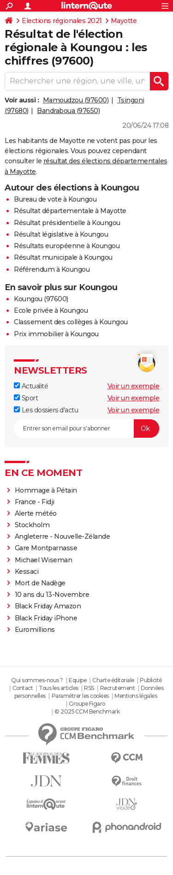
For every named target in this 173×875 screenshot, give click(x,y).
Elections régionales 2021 (62, 21)
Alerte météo (36, 513)
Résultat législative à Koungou (61, 234)
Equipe (77, 680)
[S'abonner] (86, 428)
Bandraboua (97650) (68, 111)
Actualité (31, 386)
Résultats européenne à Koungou (66, 246)
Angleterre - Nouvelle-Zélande (62, 536)
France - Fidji (34, 502)
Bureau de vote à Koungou (55, 199)
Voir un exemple (133, 386)
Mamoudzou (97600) (76, 100)
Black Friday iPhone (46, 618)
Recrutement (117, 688)
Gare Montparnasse (46, 548)
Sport (26, 398)
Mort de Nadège (40, 583)
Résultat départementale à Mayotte (70, 211)
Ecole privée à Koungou (51, 310)
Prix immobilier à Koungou (56, 334)
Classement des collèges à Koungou (71, 322)
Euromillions (35, 629)
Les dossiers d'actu (46, 410)
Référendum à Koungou (51, 269)
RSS (89, 688)
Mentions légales (135, 695)
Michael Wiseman (43, 560)
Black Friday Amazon (48, 606)
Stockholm (32, 525)
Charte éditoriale (113, 680)
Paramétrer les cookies (80, 695)
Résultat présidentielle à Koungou (67, 223)
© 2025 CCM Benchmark (86, 711)
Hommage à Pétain (46, 490)
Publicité (151, 680)
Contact (22, 688)
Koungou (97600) (41, 299)
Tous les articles (58, 688)
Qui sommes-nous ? (37, 680)
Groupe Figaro (87, 703)
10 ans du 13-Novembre (52, 594)
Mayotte (124, 21)
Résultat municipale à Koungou (63, 257)
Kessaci (27, 571)
